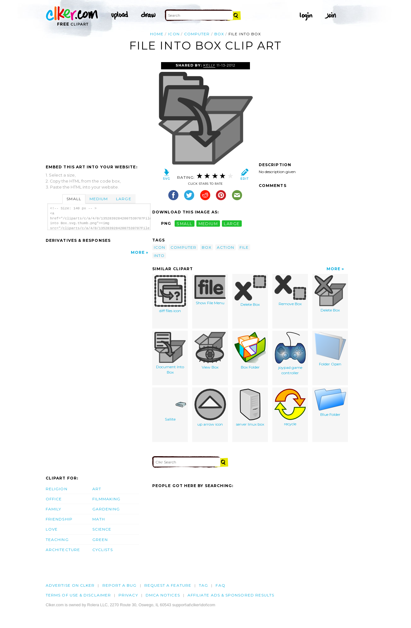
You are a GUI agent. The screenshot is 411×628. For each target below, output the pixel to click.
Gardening (106, 509)
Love (52, 529)
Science (102, 529)
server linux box (250, 408)
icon (173, 34)
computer (197, 34)
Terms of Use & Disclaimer (78, 595)
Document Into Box (170, 353)
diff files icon (170, 294)
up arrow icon (210, 408)
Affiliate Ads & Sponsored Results (231, 595)
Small (74, 198)
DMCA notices (163, 595)
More (138, 252)
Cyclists (102, 549)
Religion (56, 488)
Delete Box (250, 291)
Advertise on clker (70, 585)
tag (203, 585)
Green (100, 539)
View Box (210, 350)
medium (208, 223)
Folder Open (330, 349)
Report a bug (119, 585)
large (232, 223)
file (244, 247)
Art (96, 488)
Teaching (57, 539)
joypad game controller (290, 353)
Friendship (59, 519)
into (159, 255)
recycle (290, 407)
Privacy (128, 595)
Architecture (63, 549)
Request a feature (167, 585)
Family (53, 509)
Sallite (170, 405)
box (219, 34)
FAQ (220, 585)
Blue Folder (330, 403)
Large (123, 198)
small (184, 223)
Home (157, 34)
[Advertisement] (99, 109)
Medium (99, 198)
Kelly (209, 65)
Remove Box (290, 290)
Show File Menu (210, 290)
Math (98, 519)
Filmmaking (106, 499)
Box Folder (250, 350)
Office (54, 499)
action (225, 247)
